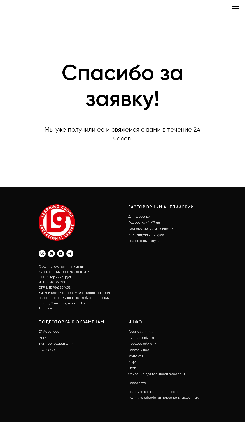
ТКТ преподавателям (56, 344)
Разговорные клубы (144, 241)
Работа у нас (138, 350)
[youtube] (60, 253)
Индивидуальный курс (146, 235)
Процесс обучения (143, 344)
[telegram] (69, 253)
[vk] (42, 253)
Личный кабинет (141, 338)
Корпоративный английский (150, 229)
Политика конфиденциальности (153, 392)
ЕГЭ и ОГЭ (47, 350)
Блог (132, 368)
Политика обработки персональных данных (163, 398)
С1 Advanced (49, 332)
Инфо (132, 362)
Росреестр (137, 383)
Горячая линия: (140, 332)
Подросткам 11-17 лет (145, 222)
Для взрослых (139, 217)
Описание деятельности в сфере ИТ (157, 374)
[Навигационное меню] (235, 9)
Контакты (135, 356)
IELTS (42, 338)
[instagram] (51, 253)
